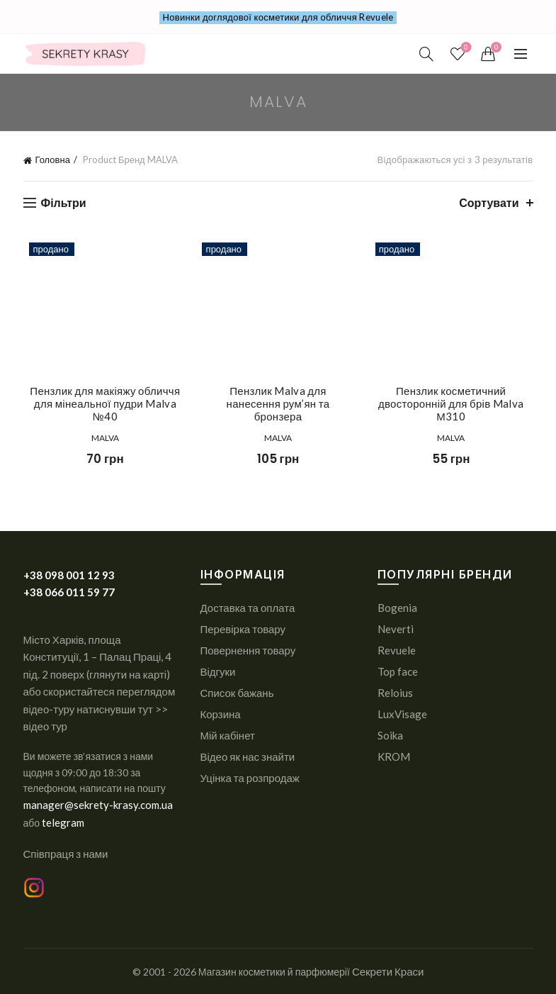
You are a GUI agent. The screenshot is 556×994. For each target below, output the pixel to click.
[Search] (426, 54)
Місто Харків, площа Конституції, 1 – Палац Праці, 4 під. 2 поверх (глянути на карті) (97, 657)
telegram (63, 822)
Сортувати (488, 202)
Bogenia (397, 607)
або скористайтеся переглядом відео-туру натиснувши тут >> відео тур (99, 708)
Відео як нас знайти (247, 756)
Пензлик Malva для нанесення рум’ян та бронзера (277, 397)
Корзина (220, 714)
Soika (390, 735)
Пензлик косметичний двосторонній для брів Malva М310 (455, 403)
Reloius (395, 692)
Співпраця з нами (65, 853)
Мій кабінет (227, 735)
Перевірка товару (243, 628)
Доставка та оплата (247, 607)
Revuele (397, 650)
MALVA (101, 437)
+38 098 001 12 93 (69, 575)
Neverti (396, 628)
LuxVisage (402, 714)
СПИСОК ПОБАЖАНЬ (465, 47)
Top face (398, 671)
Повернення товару (248, 650)
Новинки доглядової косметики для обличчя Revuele (278, 17)
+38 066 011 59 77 (69, 592)
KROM (394, 756)
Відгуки (218, 671)
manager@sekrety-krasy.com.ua (98, 804)
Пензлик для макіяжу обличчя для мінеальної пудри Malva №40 (100, 403)
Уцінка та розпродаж (250, 777)
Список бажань (237, 692)
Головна (52, 159)
